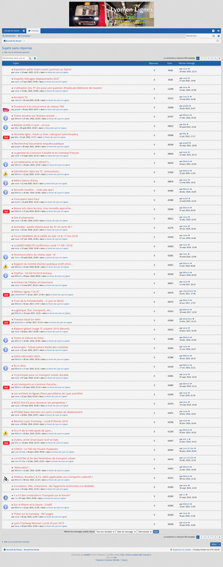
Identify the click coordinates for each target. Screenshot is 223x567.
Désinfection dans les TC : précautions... (37, 171)
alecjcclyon (19, 322)
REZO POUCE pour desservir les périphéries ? (40, 402)
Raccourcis (24, 31)
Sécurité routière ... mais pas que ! (34, 189)
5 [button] (212, 58)
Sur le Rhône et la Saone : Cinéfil (33, 504)
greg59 (17, 109)
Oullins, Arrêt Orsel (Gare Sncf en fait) (36, 439)
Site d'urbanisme (24, 217)
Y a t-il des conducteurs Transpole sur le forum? (42, 495)
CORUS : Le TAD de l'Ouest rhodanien (36, 449)
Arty (115, 557)
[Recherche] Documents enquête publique (39, 143)
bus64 (17, 202)
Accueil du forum (11, 31)
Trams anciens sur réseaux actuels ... (35, 115)
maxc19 (18, 100)
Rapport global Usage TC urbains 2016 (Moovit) (41, 328)
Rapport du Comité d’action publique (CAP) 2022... (43, 264)
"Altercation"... (22, 467)
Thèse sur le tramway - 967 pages (33, 513)
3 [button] (205, 58)
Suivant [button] (219, 58)
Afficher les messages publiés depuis (89, 532)
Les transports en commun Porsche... (36, 384)
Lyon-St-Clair (20, 452)
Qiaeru (125, 560)
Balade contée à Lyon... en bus (32, 125)
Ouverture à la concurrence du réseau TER (39, 106)
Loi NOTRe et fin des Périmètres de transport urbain (44, 458)
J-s (16, 498)
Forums (34, 31)
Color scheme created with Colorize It (135, 555)
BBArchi (18, 119)
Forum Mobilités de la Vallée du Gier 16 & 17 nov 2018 (46, 236)
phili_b (17, 443)
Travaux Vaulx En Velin (27, 319)
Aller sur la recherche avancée (16, 52)
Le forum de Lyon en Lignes (56, 72)
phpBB (87, 555)
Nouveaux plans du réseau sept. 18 (34, 254)
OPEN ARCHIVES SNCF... (28, 356)
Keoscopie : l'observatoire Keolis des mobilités (41, 347)
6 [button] (215, 58)
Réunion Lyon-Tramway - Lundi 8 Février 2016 (41, 421)
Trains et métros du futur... (30, 338)
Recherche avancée (218, 36)
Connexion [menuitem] (219, 31)
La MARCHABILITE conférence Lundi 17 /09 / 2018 (43, 245)
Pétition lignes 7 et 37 (26, 291)
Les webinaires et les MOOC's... (32, 162)
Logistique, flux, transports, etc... (33, 310)
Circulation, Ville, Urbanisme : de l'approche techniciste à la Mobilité (54, 486)
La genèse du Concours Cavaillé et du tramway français (46, 152)
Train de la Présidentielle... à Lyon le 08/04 (39, 300)
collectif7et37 (20, 295)
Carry (17, 258)
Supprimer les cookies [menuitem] (182, 550)
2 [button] (201, 58)
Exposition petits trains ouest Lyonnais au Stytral (42, 69)
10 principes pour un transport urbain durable (41, 375)
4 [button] (208, 58)
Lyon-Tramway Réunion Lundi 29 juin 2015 (39, 523)
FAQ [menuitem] (214, 31)
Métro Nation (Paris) (26, 180)
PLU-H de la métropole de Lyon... (33, 430)
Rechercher (10, 36)
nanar (17, 72)
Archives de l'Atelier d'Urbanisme (33, 282)
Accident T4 (21, 97)
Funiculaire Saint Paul (26, 199)
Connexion (25, 36)
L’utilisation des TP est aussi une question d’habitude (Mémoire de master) (58, 88)
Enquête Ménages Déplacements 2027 (36, 78)
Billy (16, 128)
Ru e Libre (20, 365)
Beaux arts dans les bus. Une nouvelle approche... (43, 208)
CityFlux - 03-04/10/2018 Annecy (33, 273)
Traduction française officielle (107, 560)
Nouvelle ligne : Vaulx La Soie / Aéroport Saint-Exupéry (46, 134)
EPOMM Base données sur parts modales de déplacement (48, 412)
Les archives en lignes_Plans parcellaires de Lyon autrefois (48, 393)
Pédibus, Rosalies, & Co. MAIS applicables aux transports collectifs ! (53, 476)
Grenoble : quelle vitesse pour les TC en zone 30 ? (43, 226)
